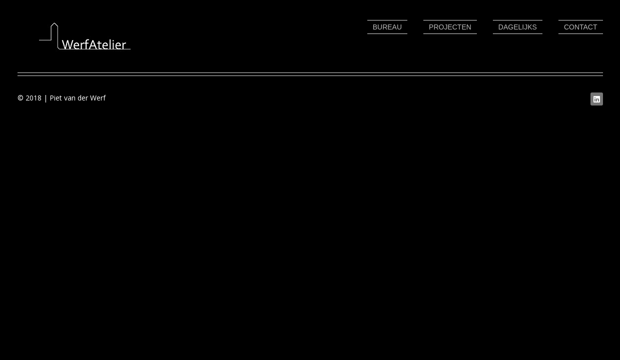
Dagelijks (517, 27)
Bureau (387, 27)
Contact (580, 27)
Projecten (450, 27)
